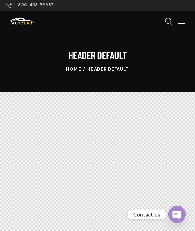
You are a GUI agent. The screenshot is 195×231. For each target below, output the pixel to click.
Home (73, 69)
